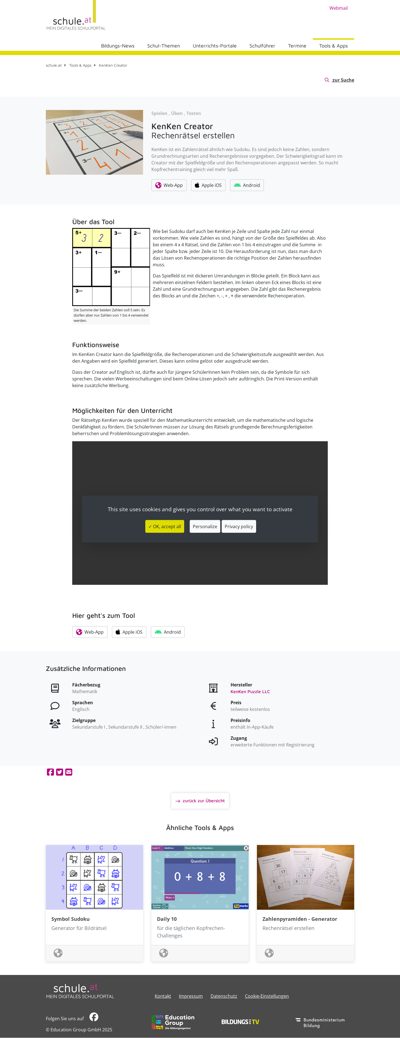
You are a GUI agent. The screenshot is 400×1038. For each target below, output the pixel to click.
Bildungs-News (117, 46)
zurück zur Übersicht (203, 800)
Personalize (205, 526)
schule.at (54, 65)
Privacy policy (239, 526)
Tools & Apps (333, 46)
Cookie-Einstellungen (267, 996)
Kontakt (163, 996)
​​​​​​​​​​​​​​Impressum (191, 996)
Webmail (338, 8)
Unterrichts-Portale (215, 46)
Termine (297, 46)
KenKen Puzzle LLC (250, 691)
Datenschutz (224, 996)
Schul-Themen (163, 46)
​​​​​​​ (93, 1018)
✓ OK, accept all (164, 526)
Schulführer (262, 46)
